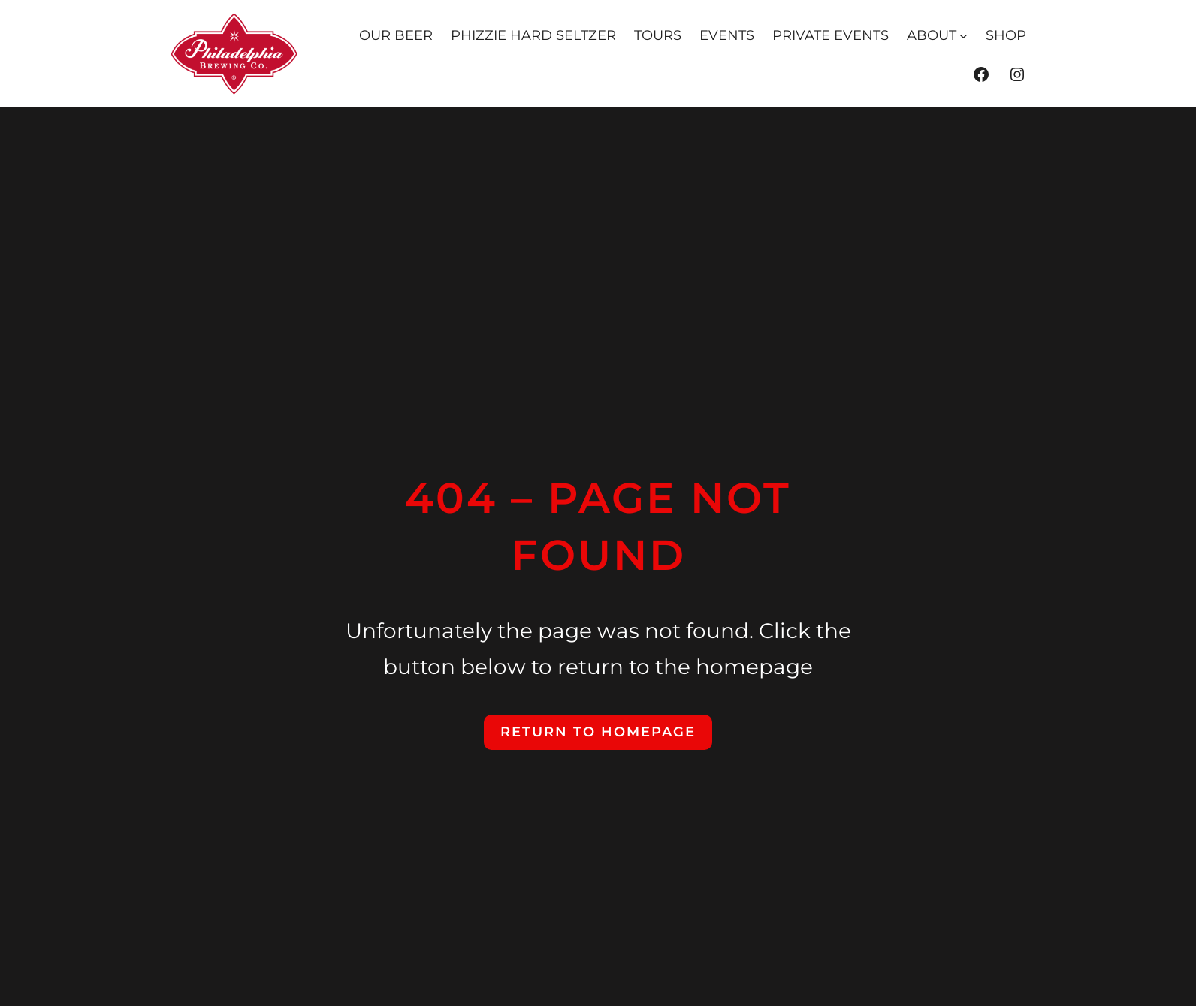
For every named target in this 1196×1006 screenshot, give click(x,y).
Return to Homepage (598, 732)
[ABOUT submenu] (963, 36)
